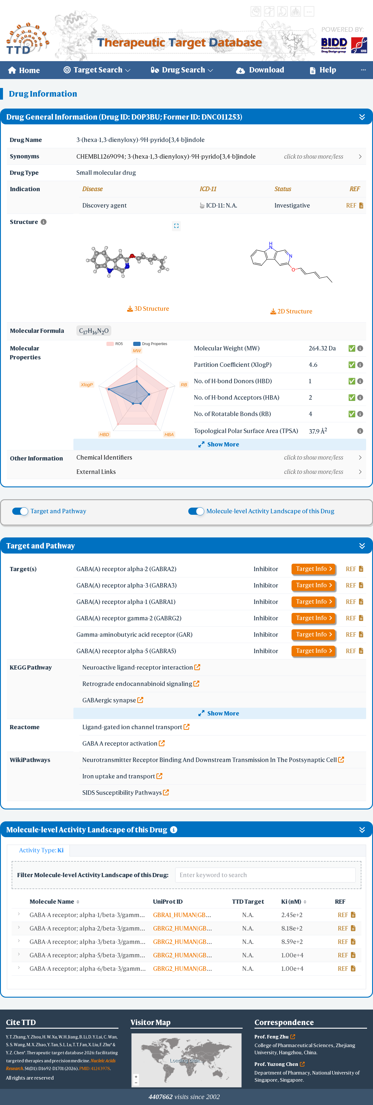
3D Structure (148, 308)
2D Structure (291, 311)
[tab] (38, 851)
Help (323, 70)
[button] (221, 156)
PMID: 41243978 (94, 1068)
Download (260, 70)
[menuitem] (24, 70)
